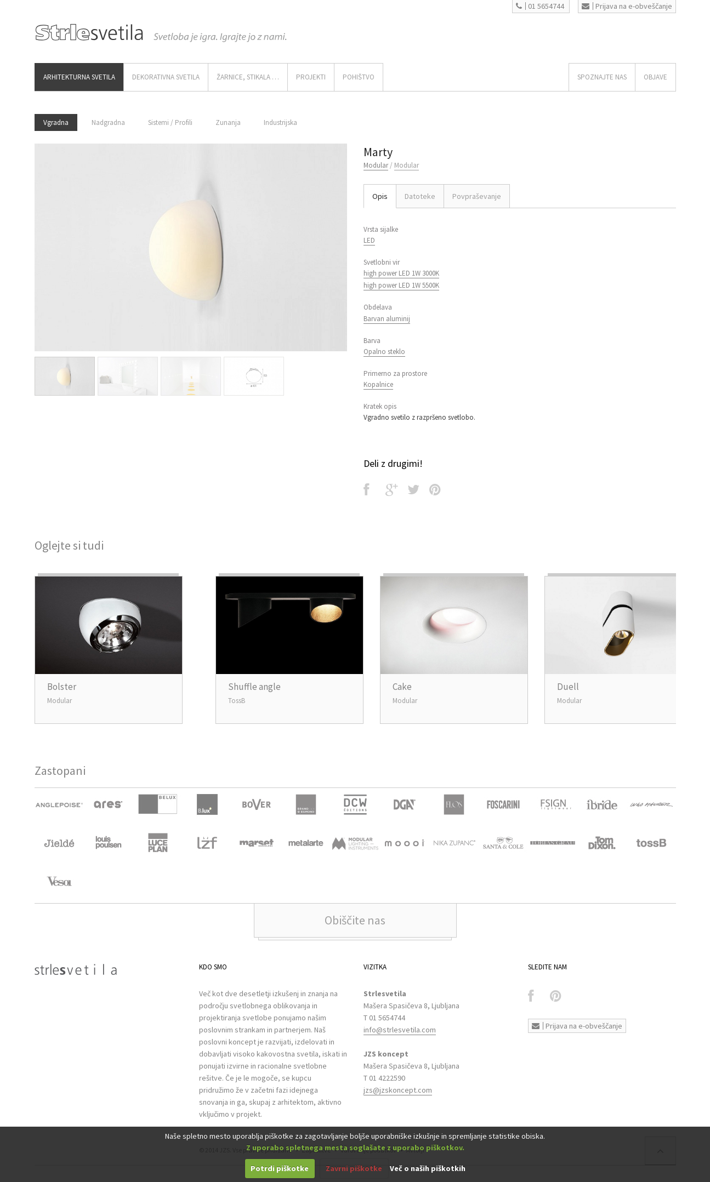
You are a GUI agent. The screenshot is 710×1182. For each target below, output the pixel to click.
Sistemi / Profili (170, 122)
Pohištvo (358, 77)
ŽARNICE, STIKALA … (248, 77)
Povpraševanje (476, 196)
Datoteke (420, 196)
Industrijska (280, 122)
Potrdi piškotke (280, 1168)
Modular (375, 165)
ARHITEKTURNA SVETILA (79, 77)
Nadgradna (108, 122)
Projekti (311, 77)
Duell (568, 687)
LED (369, 240)
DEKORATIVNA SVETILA (166, 77)
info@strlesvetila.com (399, 1030)
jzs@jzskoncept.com (397, 1090)
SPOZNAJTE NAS (602, 77)
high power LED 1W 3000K (401, 273)
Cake (402, 687)
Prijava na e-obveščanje (627, 6)
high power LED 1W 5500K (401, 285)
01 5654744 (540, 6)
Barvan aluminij (386, 318)
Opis (380, 196)
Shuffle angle (254, 687)
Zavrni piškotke (354, 1168)
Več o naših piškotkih (427, 1168)
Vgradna (56, 122)
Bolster (61, 687)
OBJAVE (655, 77)
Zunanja (228, 122)
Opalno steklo (384, 351)
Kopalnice (378, 384)
